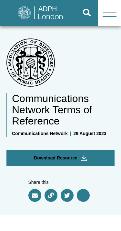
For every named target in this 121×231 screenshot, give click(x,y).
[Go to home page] (38, 13)
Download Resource (60, 158)
